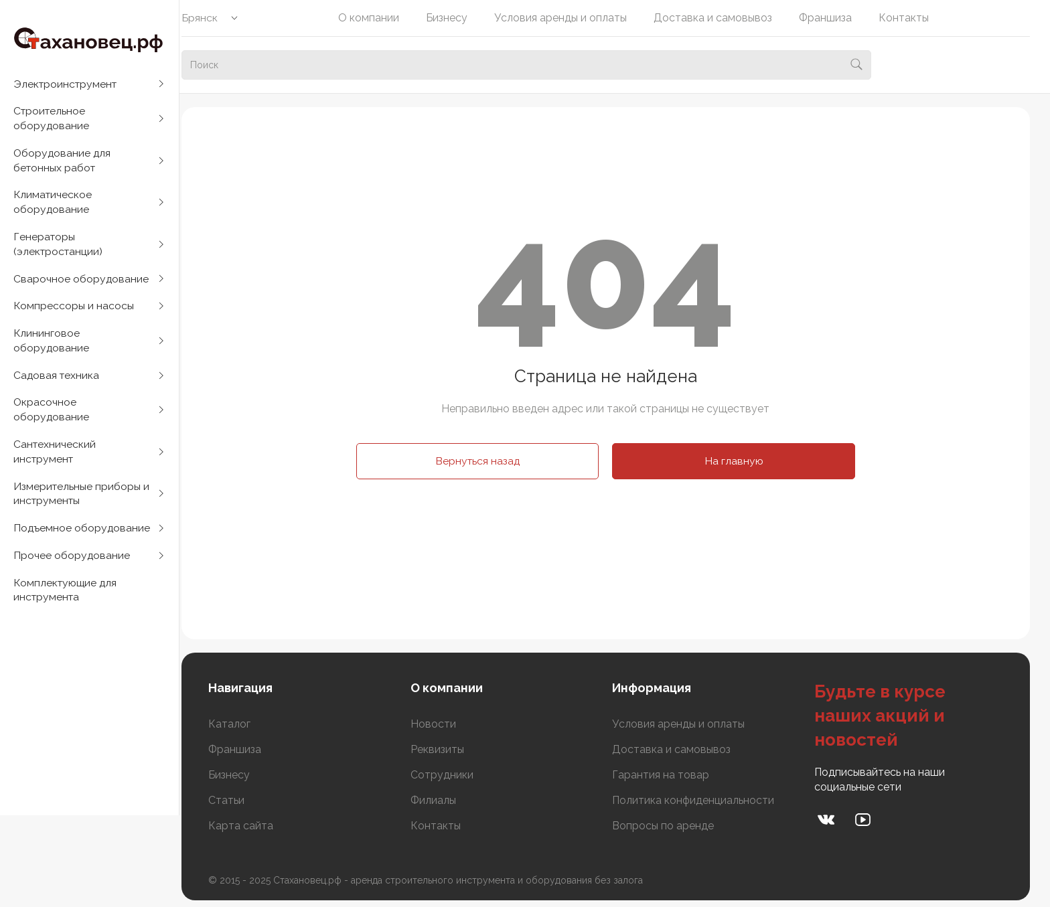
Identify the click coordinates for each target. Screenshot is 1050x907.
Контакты (913, 17)
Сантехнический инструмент (55, 461)
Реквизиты (450, 749)
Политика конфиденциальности (702, 800)
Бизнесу (456, 17)
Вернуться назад (486, 461)
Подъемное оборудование (82, 539)
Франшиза (834, 17)
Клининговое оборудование (51, 347)
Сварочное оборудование (81, 283)
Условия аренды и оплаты (570, 17)
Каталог (247, 724)
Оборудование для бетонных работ (62, 162)
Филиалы (446, 800)
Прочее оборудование (72, 567)
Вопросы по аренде (672, 825)
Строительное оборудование (51, 119)
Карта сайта (258, 825)
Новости (446, 724)
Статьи (244, 800)
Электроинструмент (67, 84)
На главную (743, 461)
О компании (378, 17)
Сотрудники (455, 774)
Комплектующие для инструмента (67, 602)
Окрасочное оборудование (51, 418)
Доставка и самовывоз (722, 17)
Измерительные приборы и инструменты (82, 503)
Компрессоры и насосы (74, 311)
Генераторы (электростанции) (59, 248)
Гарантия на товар (670, 774)
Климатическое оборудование (53, 205)
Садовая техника (57, 382)
